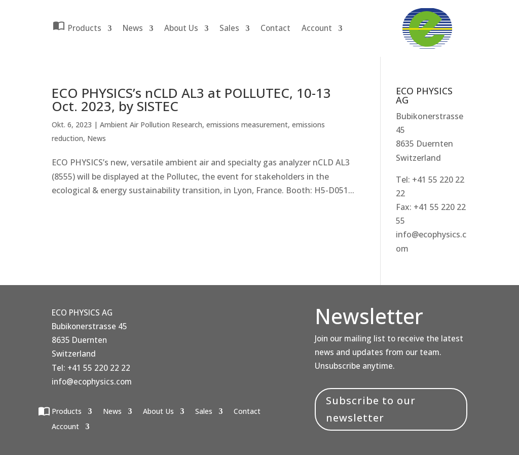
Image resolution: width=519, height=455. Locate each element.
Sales (229, 28)
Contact (275, 28)
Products (84, 26)
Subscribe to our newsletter (371, 409)
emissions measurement (247, 124)
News (133, 28)
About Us (181, 28)
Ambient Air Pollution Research (151, 124)
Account (317, 28)
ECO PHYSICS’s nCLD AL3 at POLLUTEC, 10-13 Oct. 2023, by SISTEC (191, 99)
